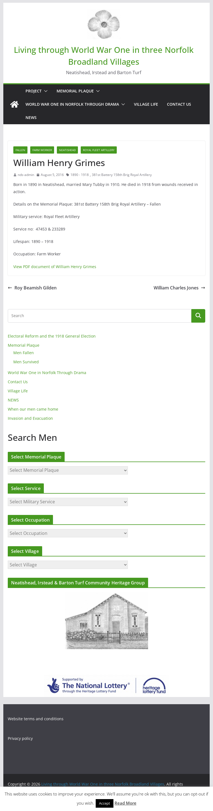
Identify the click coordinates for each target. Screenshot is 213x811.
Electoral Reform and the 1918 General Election (52, 336)
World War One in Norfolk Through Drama (72, 104)
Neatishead (67, 150)
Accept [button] (104, 803)
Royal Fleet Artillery (99, 150)
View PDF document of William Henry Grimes (54, 266)
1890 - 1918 (79, 174)
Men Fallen (23, 352)
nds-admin (26, 174)
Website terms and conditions (36, 718)
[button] (45, 91)
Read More (125, 803)
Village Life (146, 104)
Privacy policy (20, 738)
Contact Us (179, 104)
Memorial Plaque (75, 91)
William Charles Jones (179, 288)
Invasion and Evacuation (30, 418)
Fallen (20, 150)
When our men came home (33, 409)
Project (34, 91)
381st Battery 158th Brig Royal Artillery (122, 174)
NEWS (31, 117)
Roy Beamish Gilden (32, 288)
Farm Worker (42, 150)
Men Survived (26, 361)
